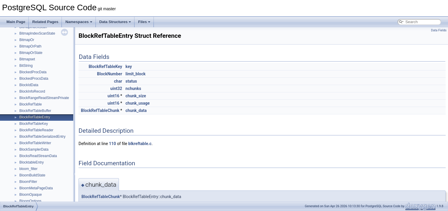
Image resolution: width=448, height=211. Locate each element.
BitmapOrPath (30, 46)
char (118, 81)
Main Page (15, 22)
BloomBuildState (32, 175)
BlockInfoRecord (32, 91)
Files (144, 22)
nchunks (133, 88)
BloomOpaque (30, 195)
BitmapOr (26, 40)
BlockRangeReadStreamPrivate (44, 98)
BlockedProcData (33, 72)
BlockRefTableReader (36, 130)
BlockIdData (28, 85)
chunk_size (135, 95)
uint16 (113, 95)
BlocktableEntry (31, 162)
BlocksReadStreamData (38, 156)
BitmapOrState (30, 53)
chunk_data (136, 110)
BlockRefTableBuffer (35, 111)
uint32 (116, 88)
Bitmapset (27, 59)
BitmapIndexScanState (37, 33)
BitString (26, 66)
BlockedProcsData (33, 78)
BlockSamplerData (33, 149)
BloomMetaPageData (36, 188)
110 (112, 143)
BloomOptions (30, 201)
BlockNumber (109, 74)
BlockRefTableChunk (100, 110)
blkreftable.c (139, 143)
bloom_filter (28, 169)
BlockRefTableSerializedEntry (42, 137)
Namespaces (78, 22)
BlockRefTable (30, 104)
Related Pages (45, 22)
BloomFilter (28, 182)
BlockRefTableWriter (35, 143)
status (131, 81)
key (128, 66)
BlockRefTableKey (33, 124)
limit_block (135, 74)
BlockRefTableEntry (34, 117)
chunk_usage (137, 103)
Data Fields (439, 30)
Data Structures (115, 22)
